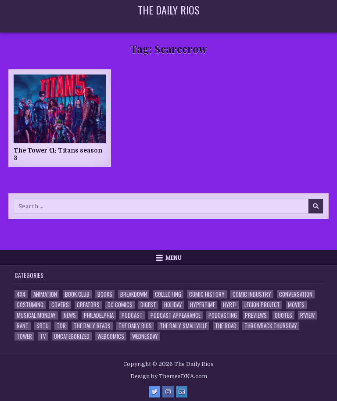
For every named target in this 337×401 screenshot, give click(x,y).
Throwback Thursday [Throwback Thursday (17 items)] (270, 326)
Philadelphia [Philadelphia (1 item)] (99, 315)
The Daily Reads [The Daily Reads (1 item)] (92, 326)
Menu (173, 257)
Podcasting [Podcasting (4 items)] (222, 315)
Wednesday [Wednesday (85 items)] (145, 336)
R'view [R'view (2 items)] (307, 315)
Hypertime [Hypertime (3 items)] (202, 305)
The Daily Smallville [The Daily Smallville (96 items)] (183, 326)
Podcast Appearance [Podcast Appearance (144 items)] (176, 315)
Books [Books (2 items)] (104, 294)
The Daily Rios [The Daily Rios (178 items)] (135, 326)
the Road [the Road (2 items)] (226, 326)
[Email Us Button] (181, 391)
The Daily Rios (169, 10)
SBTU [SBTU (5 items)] (42, 326)
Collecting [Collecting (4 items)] (168, 294)
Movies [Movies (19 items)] (296, 305)
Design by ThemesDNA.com (168, 376)
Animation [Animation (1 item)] (45, 294)
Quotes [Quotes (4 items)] (283, 315)
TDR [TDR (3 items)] (61, 326)
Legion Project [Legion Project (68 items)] (262, 305)
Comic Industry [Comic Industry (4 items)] (252, 294)
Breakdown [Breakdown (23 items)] (133, 294)
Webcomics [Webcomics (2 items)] (110, 336)
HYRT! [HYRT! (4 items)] (230, 305)
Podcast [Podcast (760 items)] (132, 315)
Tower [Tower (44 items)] (24, 336)
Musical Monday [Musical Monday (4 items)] (36, 315)
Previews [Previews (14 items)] (256, 315)
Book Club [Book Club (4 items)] (77, 294)
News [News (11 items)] (70, 315)
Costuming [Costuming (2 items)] (30, 305)
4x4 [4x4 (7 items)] (21, 294)
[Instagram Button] (168, 391)
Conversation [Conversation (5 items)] (295, 294)
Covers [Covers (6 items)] (60, 305)
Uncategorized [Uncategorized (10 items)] (72, 336)
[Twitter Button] (154, 391)
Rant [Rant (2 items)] (23, 326)
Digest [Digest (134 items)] (148, 305)
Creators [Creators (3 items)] (88, 305)
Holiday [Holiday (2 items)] (173, 305)
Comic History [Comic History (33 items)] (207, 294)
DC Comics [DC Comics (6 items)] (120, 305)
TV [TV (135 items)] (43, 336)
